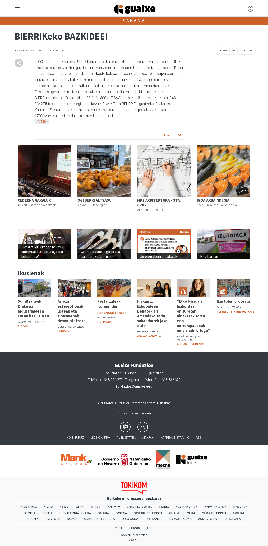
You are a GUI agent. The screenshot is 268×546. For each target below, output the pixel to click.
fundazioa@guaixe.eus (134, 386)
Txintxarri (153, 518)
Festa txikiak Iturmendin (108, 304)
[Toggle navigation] (17, 9)
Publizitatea (126, 438)
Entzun (224, 50)
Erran (46, 513)
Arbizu (142, 335)
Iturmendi (104, 321)
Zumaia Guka (208, 518)
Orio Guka (129, 518)
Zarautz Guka (180, 518)
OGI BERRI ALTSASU (94, 200)
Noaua (72, 518)
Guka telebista (214, 513)
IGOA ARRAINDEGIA (213, 200)
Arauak (148, 438)
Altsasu (24, 326)
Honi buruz (75, 438)
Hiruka (238, 513)
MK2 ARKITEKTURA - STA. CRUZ (159, 203)
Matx (118, 528)
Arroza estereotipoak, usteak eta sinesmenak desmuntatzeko (72, 311)
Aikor (48, 507)
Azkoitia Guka (215, 507)
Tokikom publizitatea (134, 535)
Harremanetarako (174, 438)
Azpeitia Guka (187, 507)
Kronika (34, 518)
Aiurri (64, 507)
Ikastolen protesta (233, 301)
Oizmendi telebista (99, 518)
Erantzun (172, 135)
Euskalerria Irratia (74, 513)
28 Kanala (233, 518)
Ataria (164, 507)
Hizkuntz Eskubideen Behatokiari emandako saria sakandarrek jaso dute (152, 313)
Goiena (121, 513)
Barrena (240, 507)
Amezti (95, 507)
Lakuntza (155, 335)
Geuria (103, 513)
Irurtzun (197, 344)
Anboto (114, 507)
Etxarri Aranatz (242, 311)
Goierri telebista (148, 513)
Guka (191, 513)
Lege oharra (100, 438)
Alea (80, 507)
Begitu (29, 513)
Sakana (134, 20)
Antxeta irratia (139, 507)
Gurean (134, 528)
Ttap (150, 528)
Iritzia (42, 121)
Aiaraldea (29, 507)
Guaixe (174, 513)
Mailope (53, 518)
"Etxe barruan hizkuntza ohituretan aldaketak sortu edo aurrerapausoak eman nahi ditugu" (193, 316)
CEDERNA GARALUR (34, 200)
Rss (199, 438)
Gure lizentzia (106, 403)
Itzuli (242, 50)
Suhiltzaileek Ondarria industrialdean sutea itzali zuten (33, 308)
